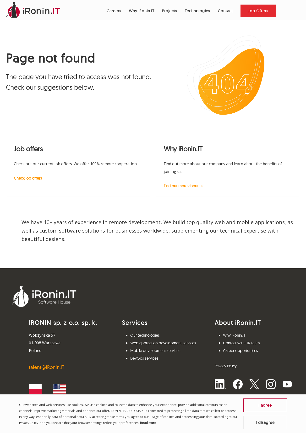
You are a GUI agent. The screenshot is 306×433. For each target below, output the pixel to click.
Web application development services (163, 342)
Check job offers (28, 178)
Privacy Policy (28, 423)
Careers (114, 10)
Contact (225, 10)
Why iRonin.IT (141, 10)
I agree (265, 405)
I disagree (265, 422)
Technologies (197, 10)
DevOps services (144, 358)
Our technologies (145, 335)
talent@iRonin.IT (47, 367)
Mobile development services (155, 350)
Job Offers (258, 10)
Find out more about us (183, 185)
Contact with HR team (241, 342)
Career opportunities (240, 350)
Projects (169, 10)
